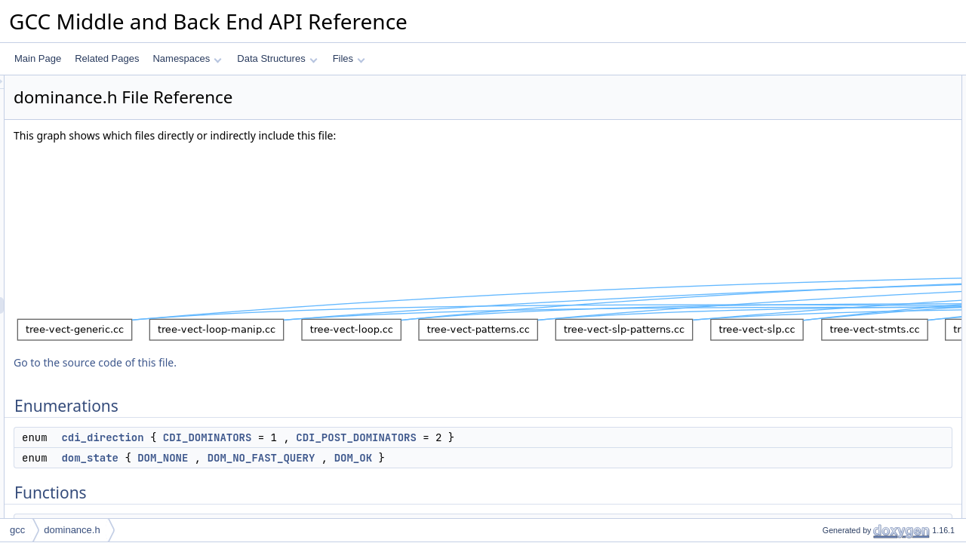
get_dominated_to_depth (860, 299)
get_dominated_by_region (862, 283)
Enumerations (826, 83)
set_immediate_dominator (862, 249)
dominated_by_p (843, 382)
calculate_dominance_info (862, 150)
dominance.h (72, 529)
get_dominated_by (847, 266)
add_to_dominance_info (858, 498)
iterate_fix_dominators (854, 482)
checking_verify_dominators (866, 448)
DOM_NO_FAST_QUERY (450, 458)
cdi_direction (291, 437)
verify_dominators (845, 432)
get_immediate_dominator (862, 233)
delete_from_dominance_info (868, 515)
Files (349, 58)
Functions (817, 133)
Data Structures (277, 58)
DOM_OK (542, 458)
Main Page (37, 58)
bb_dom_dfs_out (843, 415)
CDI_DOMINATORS (396, 437)
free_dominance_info (852, 183)
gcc (17, 529)
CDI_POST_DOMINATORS (545, 437)
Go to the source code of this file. (283, 362)
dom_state (278, 458)
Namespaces (186, 58)
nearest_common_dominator (867, 349)
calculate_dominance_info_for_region (885, 166)
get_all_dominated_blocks (862, 316)
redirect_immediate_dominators (873, 332)
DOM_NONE (351, 458)
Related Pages (107, 58)
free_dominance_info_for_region (875, 216)
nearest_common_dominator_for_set (884, 365)
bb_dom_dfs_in (841, 399)
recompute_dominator (854, 465)
